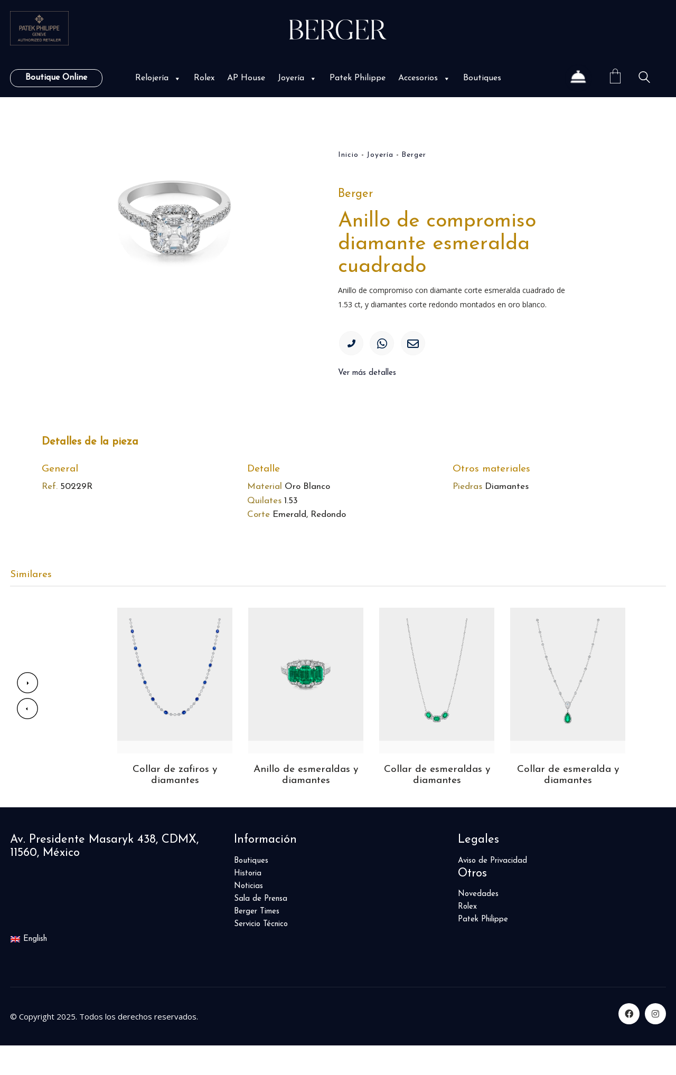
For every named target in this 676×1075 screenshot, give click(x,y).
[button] (176, 78)
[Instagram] (655, 1043)
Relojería (158, 78)
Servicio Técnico (261, 953)
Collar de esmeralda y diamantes (568, 804)
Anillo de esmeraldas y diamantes (306, 804)
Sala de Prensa (260, 928)
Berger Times (256, 941)
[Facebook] (629, 1043)
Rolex (204, 78)
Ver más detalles (367, 378)
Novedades (478, 923)
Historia (247, 903)
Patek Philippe (358, 78)
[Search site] (644, 79)
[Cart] (615, 78)
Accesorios (424, 78)
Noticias (248, 915)
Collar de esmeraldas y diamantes (437, 804)
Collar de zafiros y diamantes (175, 804)
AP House (246, 78)
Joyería (297, 78)
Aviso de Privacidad (492, 890)
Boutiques (482, 78)
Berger (413, 155)
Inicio (348, 155)
